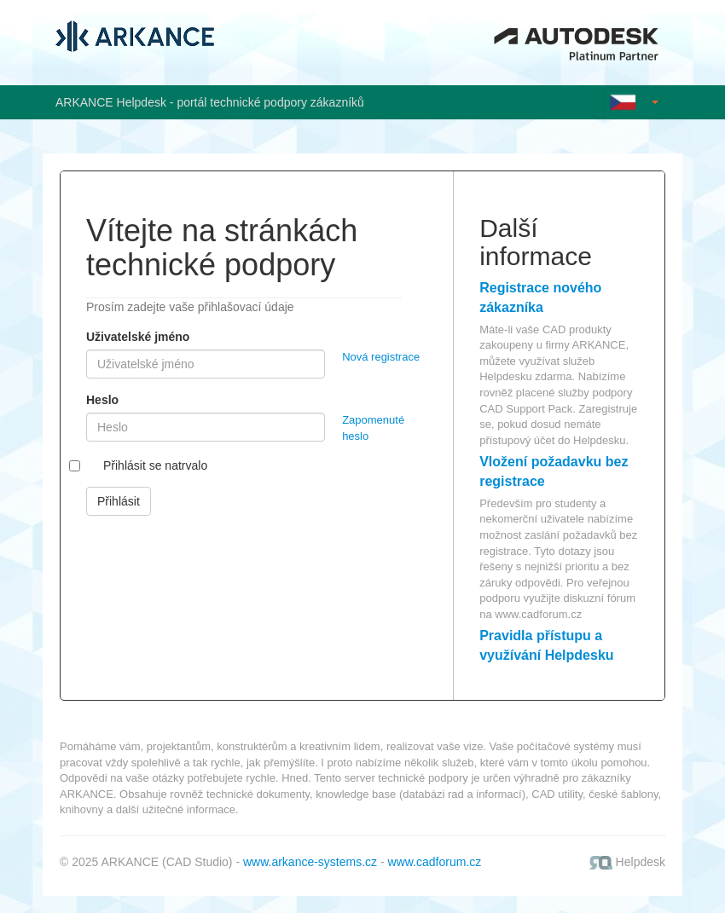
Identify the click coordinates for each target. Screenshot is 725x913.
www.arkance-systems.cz (310, 862)
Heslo (102, 400)
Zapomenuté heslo (373, 427)
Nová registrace (381, 356)
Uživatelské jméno (137, 337)
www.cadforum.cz (538, 614)
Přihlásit (118, 501)
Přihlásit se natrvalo (155, 465)
